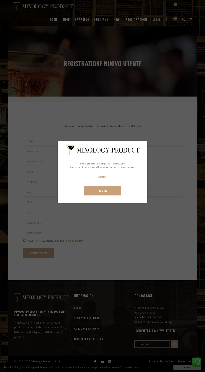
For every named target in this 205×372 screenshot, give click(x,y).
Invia (102, 190)
